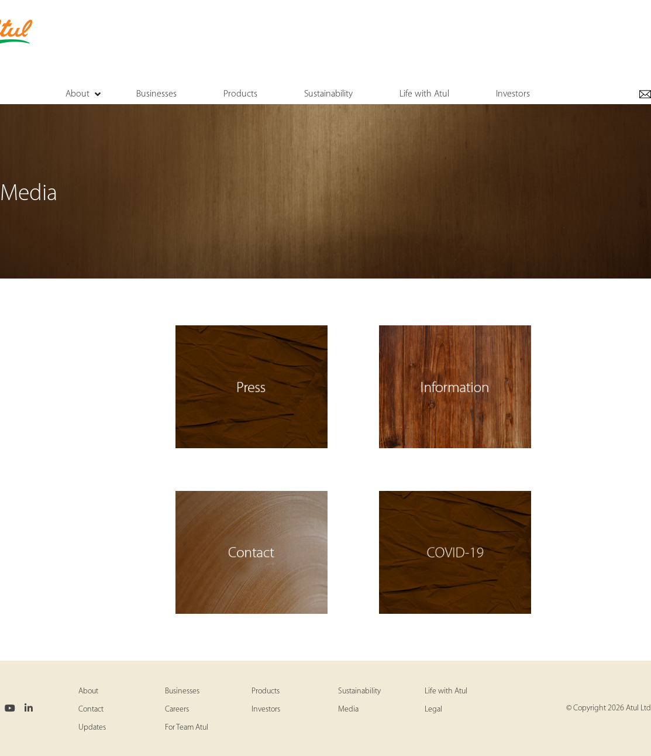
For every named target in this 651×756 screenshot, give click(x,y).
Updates (92, 727)
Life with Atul (446, 691)
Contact (91, 709)
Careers (177, 709)
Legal (433, 709)
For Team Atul (186, 727)
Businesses (182, 691)
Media (348, 709)
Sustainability (359, 691)
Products (266, 691)
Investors (266, 709)
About (88, 691)
